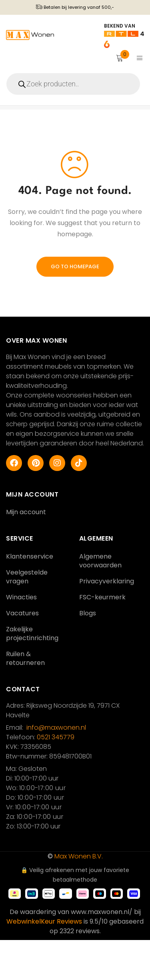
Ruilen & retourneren (25, 678)
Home (13, 117)
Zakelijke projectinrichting (32, 654)
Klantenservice (29, 576)
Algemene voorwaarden (100, 581)
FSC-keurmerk (102, 617)
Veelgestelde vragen (27, 597)
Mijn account (26, 532)
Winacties (21, 617)
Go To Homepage (75, 286)
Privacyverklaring (106, 601)
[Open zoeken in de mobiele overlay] (75, 84)
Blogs (87, 633)
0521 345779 (55, 757)
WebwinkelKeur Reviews (44, 941)
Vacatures (22, 633)
